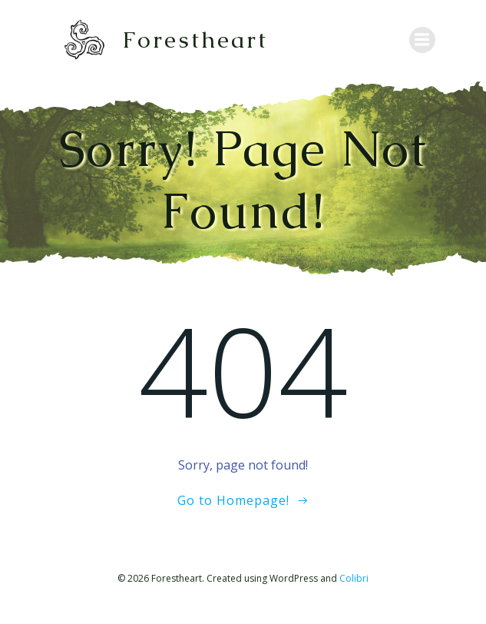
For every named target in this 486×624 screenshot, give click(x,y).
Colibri (354, 578)
